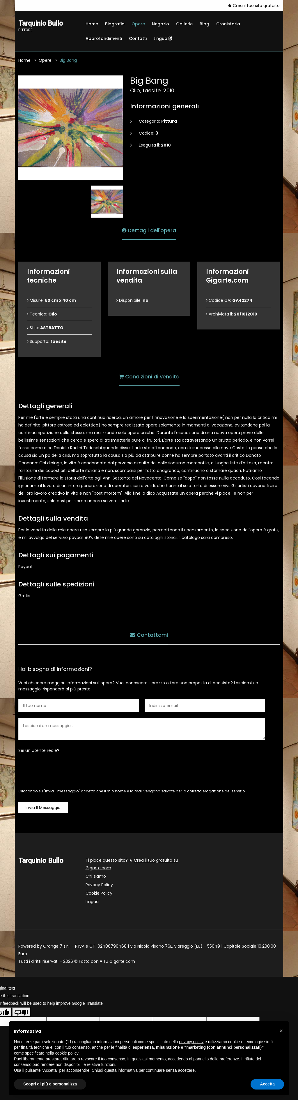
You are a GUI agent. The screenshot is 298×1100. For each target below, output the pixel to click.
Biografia (115, 24)
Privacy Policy (99, 885)
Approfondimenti (104, 38)
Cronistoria (228, 24)
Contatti (138, 38)
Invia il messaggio (43, 807)
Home (92, 24)
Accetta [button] (267, 1084)
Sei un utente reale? (38, 750)
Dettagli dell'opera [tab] (149, 230)
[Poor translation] (21, 1011)
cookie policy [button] (67, 1053)
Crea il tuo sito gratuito (254, 5)
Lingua (163, 38)
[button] (281, 1030)
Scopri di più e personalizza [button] (50, 1084)
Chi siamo (96, 876)
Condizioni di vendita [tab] (149, 376)
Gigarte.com (122, 961)
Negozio (160, 24)
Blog (204, 24)
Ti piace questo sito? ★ (132, 864)
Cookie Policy (99, 893)
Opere (138, 24)
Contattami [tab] (149, 634)
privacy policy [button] (191, 1041)
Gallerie (184, 24)
